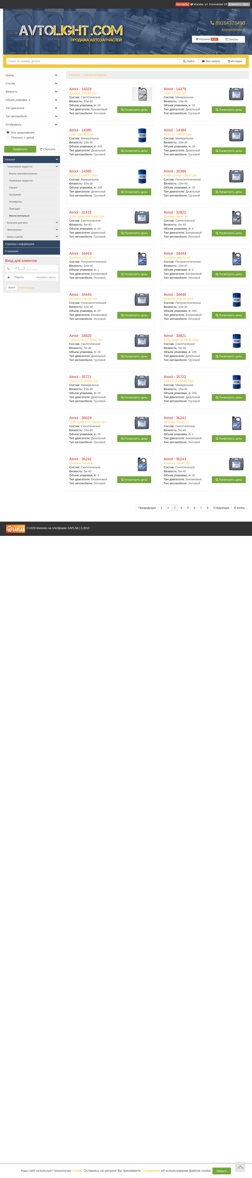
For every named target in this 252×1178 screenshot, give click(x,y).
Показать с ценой (22, 137)
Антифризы (15, 201)
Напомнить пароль (46, 277)
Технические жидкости (32, 166)
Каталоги (31, 159)
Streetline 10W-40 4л (196, 255)
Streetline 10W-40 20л (101, 296)
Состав (31, 83)
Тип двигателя (31, 108)
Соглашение (151, 1170)
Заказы (231, 39)
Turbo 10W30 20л (196, 91)
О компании (11, 251)
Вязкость (31, 91)
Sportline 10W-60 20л (101, 91)
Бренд (31, 75)
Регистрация (27, 287)
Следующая (221, 507)
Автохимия (15, 194)
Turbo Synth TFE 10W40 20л (101, 420)
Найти (189, 61)
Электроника (32, 229)
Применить (20, 149)
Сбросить (48, 149)
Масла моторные (19, 215)
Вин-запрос (211, 61)
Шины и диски (32, 236)
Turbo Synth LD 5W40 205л (196, 338)
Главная (74, 75)
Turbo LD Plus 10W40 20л (196, 173)
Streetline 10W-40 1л (101, 255)
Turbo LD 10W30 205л (101, 173)
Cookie (77, 1170)
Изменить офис (239, 4)
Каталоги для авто (32, 222)
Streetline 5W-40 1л (196, 420)
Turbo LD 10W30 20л (196, 132)
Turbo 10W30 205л (101, 132)
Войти (11, 287)
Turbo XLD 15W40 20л (101, 379)
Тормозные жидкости (21, 180)
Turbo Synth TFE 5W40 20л (101, 214)
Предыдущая (147, 507)
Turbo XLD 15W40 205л (196, 379)
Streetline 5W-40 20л (196, 461)
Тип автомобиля (31, 116)
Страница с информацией (19, 244)
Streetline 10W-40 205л (196, 296)
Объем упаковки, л (31, 99)
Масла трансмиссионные (23, 173)
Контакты (183, 4)
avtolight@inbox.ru (233, 29)
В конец (239, 507)
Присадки (14, 208)
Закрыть (221, 1171)
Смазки (13, 187)
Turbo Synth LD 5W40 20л (101, 338)
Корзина (207, 39)
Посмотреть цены (134, 109)
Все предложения (22, 132)
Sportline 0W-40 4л (196, 214)
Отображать (31, 124)
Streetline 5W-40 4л (101, 461)
